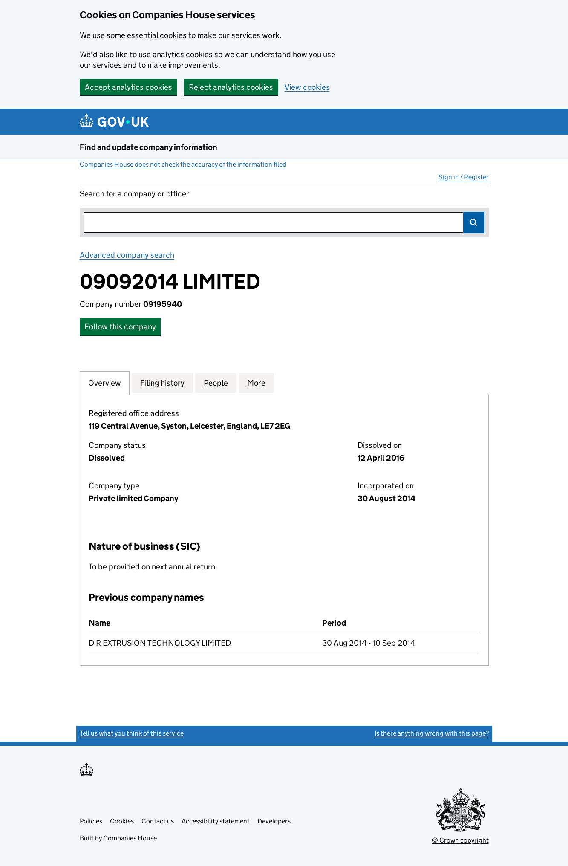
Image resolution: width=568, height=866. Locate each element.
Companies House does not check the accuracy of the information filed (183, 164)
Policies (91, 821)
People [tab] (216, 383)
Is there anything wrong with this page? (432, 733)
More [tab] (256, 383)
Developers (274, 821)
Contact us (157, 821)
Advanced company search (127, 255)
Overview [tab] (104, 383)
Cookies (122, 821)
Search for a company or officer (134, 194)
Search (473, 222)
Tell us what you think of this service (132, 733)
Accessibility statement (216, 821)
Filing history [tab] (162, 383)
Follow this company (120, 327)
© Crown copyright (460, 840)
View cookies (307, 87)
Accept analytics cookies (128, 87)
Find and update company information (148, 147)
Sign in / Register (463, 177)
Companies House (130, 838)
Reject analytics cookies (231, 87)
